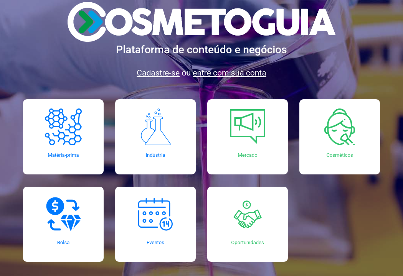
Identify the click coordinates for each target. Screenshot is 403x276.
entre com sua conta (229, 72)
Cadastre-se (158, 72)
